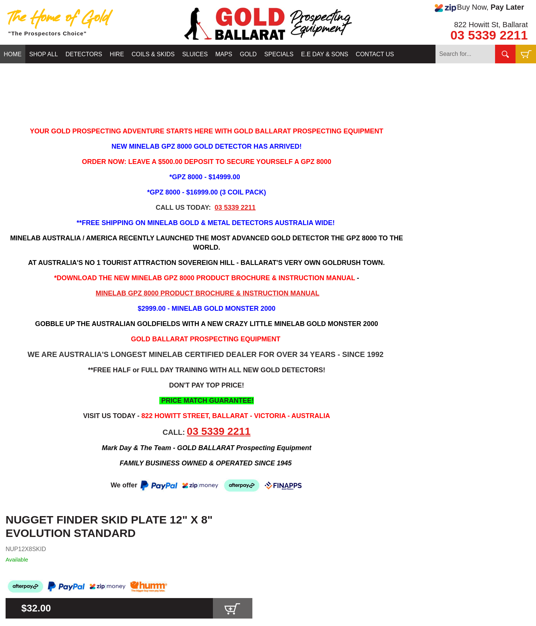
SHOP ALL (43, 54)
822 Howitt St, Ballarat (491, 24)
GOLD (248, 54)
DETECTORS (84, 54)
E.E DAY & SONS (324, 54)
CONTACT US (375, 54)
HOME (13, 54)
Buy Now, (479, 7)
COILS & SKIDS (153, 54)
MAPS (224, 54)
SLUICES (195, 54)
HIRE (117, 54)
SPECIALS (278, 54)
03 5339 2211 (489, 35)
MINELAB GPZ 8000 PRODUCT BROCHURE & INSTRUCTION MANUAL (207, 293)
